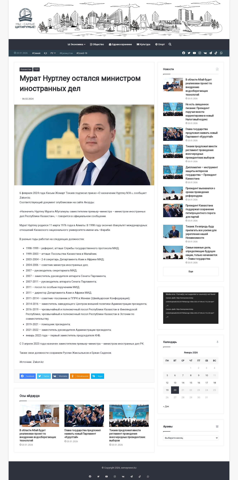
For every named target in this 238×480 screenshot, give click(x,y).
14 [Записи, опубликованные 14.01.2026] (183, 382)
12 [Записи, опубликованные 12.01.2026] (167, 382)
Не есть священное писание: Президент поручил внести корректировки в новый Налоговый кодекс (200, 112)
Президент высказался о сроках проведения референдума (200, 192)
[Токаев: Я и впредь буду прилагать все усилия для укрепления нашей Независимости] (173, 231)
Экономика (75, 44)
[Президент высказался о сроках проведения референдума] (173, 193)
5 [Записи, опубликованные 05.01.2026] (167, 375)
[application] (190, 308)
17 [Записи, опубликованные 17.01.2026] (206, 382)
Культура (143, 44)
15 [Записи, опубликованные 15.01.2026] (191, 382)
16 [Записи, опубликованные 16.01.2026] (198, 382)
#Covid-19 (81, 53)
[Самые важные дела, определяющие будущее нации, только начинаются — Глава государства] (173, 252)
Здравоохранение (120, 44)
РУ (52, 53)
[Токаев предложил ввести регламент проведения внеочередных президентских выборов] (129, 416)
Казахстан (26, 69)
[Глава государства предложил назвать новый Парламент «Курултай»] (84, 416)
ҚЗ (45, 53)
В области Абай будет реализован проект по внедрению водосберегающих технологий (199, 87)
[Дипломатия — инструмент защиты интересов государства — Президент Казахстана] (173, 172)
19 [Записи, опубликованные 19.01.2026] (167, 390)
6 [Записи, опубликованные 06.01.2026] (175, 375)
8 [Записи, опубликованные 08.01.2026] (190, 375)
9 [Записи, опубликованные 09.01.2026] (198, 375)
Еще (191, 271)
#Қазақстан (66, 53)
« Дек (166, 406)
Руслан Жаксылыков (75, 352)
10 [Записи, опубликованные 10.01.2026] (206, 375)
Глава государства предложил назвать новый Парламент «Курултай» (82, 434)
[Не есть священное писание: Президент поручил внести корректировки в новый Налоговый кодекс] (173, 109)
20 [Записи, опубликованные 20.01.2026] (175, 390)
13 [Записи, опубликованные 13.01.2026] (175, 382)
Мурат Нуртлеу (28, 225)
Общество (97, 44)
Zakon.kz (25, 197)
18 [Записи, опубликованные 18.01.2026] (214, 382)
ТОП (36, 69)
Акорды (89, 202)
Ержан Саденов (101, 352)
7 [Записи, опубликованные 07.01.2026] (182, 375)
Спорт (160, 44)
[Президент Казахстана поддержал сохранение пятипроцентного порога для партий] (173, 210)
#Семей (36, 53)
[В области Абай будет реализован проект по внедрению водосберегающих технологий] (39, 416)
